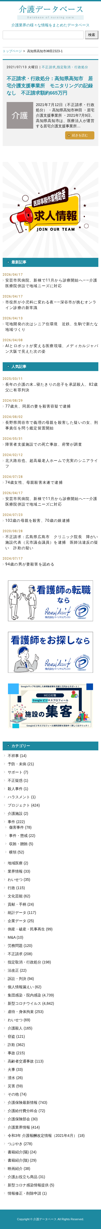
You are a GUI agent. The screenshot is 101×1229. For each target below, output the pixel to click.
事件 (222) (16, 822)
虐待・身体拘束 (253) (26, 1012)
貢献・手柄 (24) (21, 904)
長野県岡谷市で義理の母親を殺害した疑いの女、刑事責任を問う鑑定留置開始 (51, 425)
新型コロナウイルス (24, 1003)
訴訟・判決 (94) (21, 978)
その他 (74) (17, 1094)
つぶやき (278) (20, 1144)
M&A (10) (15, 937)
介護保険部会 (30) (23, 1119)
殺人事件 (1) (18, 789)
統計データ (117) (22, 912)
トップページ (12, 51)
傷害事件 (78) (20, 827)
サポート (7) (18, 772)
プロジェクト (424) (24, 805)
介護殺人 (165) (20, 1028)
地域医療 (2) (18, 863)
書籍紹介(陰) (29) (22, 1160)
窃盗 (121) (16, 1036)
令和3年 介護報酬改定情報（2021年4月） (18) (46, 1135)
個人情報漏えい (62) (24, 987)
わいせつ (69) (19, 1020)
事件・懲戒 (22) (22, 835)
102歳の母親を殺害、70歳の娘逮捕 (37, 520)
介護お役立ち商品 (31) (26, 1177)
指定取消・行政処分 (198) (29, 962)
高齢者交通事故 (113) (26, 1061)
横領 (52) (16, 852)
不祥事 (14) (17, 756)
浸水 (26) (15, 1078)
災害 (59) (15, 1086)
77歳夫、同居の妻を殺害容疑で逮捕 (38, 406)
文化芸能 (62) (19, 896)
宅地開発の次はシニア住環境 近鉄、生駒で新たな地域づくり (51, 327)
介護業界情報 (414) (24, 1127)
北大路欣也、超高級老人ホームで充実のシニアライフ (51, 463)
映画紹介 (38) (19, 1168)
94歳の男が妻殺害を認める (29, 564)
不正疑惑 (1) (18, 780)
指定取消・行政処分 (73, 67)
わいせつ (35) (19, 879)
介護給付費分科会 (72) (26, 1111)
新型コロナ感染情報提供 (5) (31, 1185)
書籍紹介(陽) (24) (22, 1152)
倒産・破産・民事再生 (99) (30, 929)
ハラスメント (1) (22, 797)
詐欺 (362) (16, 1045)
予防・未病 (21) (21, 764)
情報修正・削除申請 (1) (27, 1193)
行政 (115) (16, 888)
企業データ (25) (21, 921)
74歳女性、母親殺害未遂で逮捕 (34, 482)
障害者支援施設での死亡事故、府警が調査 (43, 444)
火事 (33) (15, 1069)
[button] (50, 210)
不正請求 (49, 67)
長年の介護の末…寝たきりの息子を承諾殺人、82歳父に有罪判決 (51, 387)
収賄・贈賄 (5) (21, 844)
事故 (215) (16, 1053)
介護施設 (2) (18, 813)
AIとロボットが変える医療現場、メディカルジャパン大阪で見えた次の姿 (51, 348)
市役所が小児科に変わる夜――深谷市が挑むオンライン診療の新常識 (50, 305)
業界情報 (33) (19, 871)
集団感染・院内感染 (24, 995)
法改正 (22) (17, 970)
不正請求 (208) (20, 954)
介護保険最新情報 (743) (27, 1102)
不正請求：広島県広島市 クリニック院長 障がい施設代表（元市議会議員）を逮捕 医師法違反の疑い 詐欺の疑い (51, 542)
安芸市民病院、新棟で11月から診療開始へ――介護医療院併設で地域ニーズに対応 (51, 283)
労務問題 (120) (20, 945)
